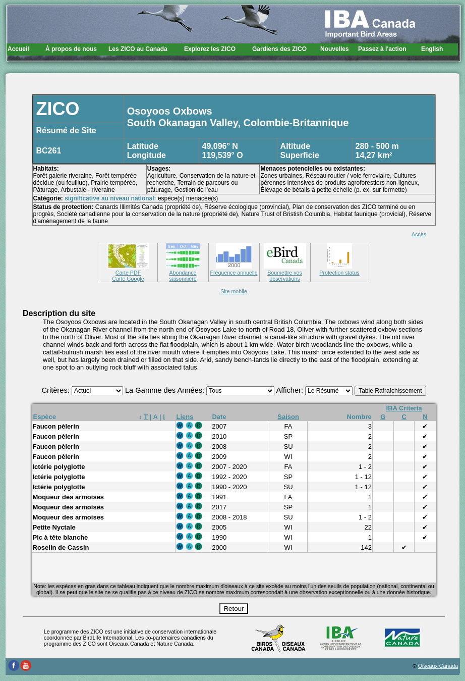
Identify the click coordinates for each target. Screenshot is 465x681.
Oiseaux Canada (438, 666)
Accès (419, 234)
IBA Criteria (404, 408)
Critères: (56, 390)
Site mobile (233, 291)
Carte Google (128, 279)
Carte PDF (128, 270)
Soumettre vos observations (285, 273)
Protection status (339, 270)
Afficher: (291, 390)
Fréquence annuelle (233, 270)
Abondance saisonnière (183, 273)
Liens (185, 417)
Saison (288, 417)
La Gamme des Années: (165, 390)
